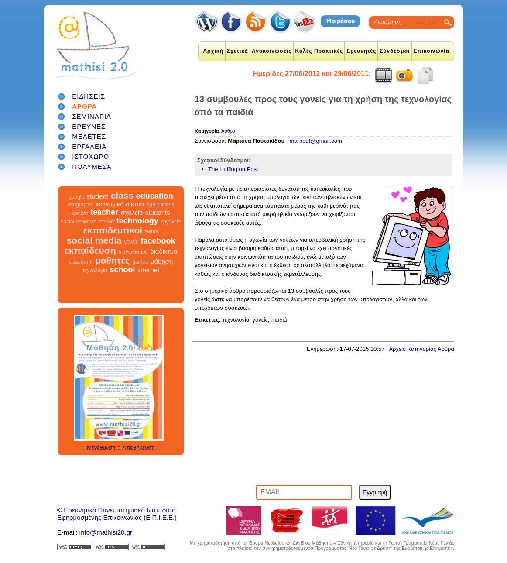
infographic (80, 204)
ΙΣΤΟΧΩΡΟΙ (91, 156)
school (122, 270)
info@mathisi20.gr (105, 532)
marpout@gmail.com (316, 140)
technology (137, 221)
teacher (104, 212)
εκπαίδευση (90, 250)
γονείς (131, 241)
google (76, 196)
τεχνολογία (94, 270)
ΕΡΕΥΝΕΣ (89, 126)
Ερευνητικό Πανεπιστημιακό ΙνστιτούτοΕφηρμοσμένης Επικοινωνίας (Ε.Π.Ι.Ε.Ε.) (117, 513)
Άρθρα (228, 131)
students (157, 212)
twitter (152, 231)
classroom (81, 261)
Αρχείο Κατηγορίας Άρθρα (421, 349)
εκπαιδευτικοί (112, 230)
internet (148, 270)
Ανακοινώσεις (272, 51)
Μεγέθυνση (101, 447)
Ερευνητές (361, 51)
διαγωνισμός (132, 251)
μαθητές (112, 260)
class (122, 195)
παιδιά (106, 221)
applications (160, 204)
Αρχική (213, 51)
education (154, 196)
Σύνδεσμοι (395, 51)
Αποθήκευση (139, 447)
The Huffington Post (233, 169)
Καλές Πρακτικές (319, 51)
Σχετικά (237, 51)
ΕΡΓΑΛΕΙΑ (89, 146)
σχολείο (132, 212)
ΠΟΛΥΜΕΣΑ (92, 166)
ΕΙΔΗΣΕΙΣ (88, 96)
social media (94, 240)
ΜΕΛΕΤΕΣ (89, 136)
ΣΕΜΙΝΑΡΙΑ (91, 116)
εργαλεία (171, 221)
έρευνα (80, 213)
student (97, 196)
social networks (79, 221)
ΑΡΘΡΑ (84, 106)
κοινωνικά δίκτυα (120, 204)
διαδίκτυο (163, 251)
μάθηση (162, 261)
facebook (157, 241)
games (140, 261)
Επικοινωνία (431, 51)
